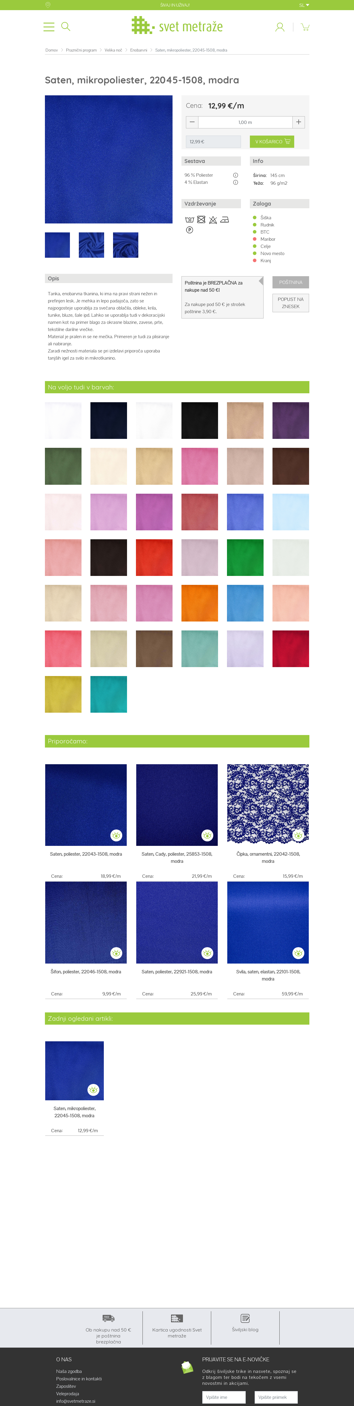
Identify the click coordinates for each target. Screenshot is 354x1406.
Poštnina (291, 286)
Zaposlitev (66, 1390)
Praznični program (81, 53)
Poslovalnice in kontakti (79, 1382)
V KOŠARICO (273, 145)
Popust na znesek (291, 306)
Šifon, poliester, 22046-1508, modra (86, 975)
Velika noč (113, 53)
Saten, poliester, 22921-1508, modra (177, 975)
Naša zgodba (69, 1375)
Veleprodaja (67, 1397)
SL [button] (304, 5)
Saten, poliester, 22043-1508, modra (86, 858)
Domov (52, 53)
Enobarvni (138, 53)
